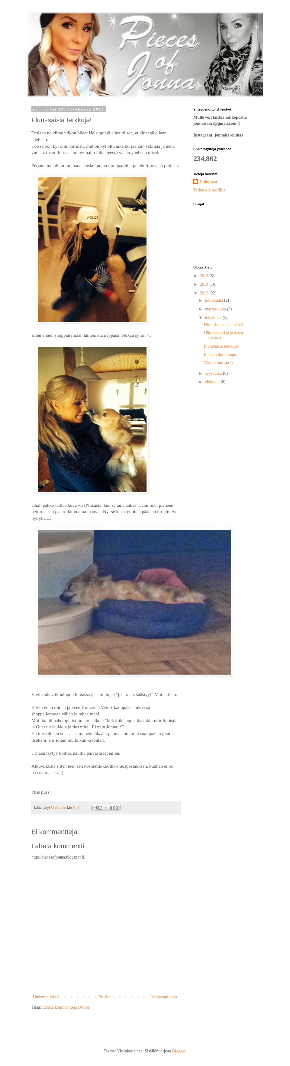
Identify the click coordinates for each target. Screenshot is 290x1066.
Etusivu (104, 997)
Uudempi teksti (46, 997)
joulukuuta (214, 300)
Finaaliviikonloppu (220, 354)
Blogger (178, 1051)
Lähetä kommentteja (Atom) (66, 1007)
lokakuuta (214, 317)
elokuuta (213, 382)
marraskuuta (216, 309)
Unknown (208, 182)
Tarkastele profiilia (209, 190)
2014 (205, 284)
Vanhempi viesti (165, 997)
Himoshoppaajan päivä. (224, 325)
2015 (205, 276)
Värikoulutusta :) (218, 363)
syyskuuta (214, 373)
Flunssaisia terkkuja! (221, 346)
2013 (205, 293)
